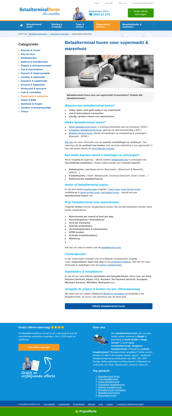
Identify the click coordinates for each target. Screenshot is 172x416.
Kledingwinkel (28, 58)
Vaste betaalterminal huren (83, 127)
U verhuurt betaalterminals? (143, 3)
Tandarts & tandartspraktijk (36, 107)
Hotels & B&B (28, 100)
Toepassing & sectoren (103, 25)
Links (101, 404)
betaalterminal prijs (111, 247)
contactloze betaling (121, 262)
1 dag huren (113, 189)
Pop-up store (28, 54)
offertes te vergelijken (114, 293)
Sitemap (91, 404)
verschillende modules (103, 148)
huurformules (90, 189)
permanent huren (110, 192)
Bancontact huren (107, 395)
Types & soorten (80, 25)
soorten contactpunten (110, 265)
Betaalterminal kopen (109, 393)
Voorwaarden (49, 404)
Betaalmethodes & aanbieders (131, 25)
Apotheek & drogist (31, 104)
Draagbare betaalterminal (111, 384)
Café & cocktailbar (31, 92)
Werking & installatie (57, 25)
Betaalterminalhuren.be (38, 34)
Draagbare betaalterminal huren (85, 130)
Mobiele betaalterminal (110, 387)
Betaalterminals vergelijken (112, 390)
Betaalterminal (95, 11)
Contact (110, 404)
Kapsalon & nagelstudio (34, 81)
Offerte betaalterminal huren (108, 306)
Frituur (24, 111)
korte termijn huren (131, 189)
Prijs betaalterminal (108, 379)
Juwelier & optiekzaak (33, 77)
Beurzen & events (30, 50)
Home (97, 3)
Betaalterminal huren (34, 25)
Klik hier (69, 142)
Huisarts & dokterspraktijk (35, 73)
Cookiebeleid (64, 404)
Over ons (122, 3)
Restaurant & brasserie (33, 88)
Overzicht (109, 3)
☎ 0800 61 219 (99, 14)
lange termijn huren (90, 192)
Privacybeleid (78, 404)
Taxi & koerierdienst (32, 69)
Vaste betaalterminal (108, 382)
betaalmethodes (119, 159)
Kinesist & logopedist (33, 84)
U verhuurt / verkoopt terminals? (130, 404)
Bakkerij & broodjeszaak (34, 62)
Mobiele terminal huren (81, 133)
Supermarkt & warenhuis (34, 96)
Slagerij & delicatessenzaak (36, 65)
